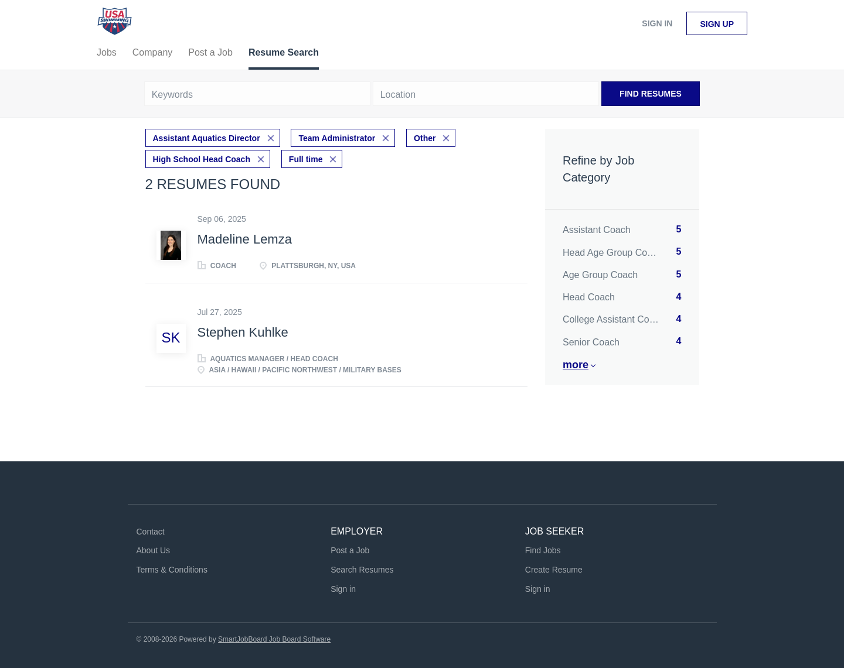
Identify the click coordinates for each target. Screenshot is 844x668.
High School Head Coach (201, 159)
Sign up (717, 24)
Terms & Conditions (172, 569)
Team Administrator (336, 138)
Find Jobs (543, 550)
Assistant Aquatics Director (206, 138)
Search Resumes (362, 569)
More (575, 365)
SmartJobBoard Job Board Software (274, 639)
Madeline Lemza (245, 239)
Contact (151, 531)
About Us (154, 550)
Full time (306, 159)
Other (424, 138)
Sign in (657, 23)
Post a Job (350, 550)
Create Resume (554, 569)
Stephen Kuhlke (243, 332)
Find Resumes (651, 93)
